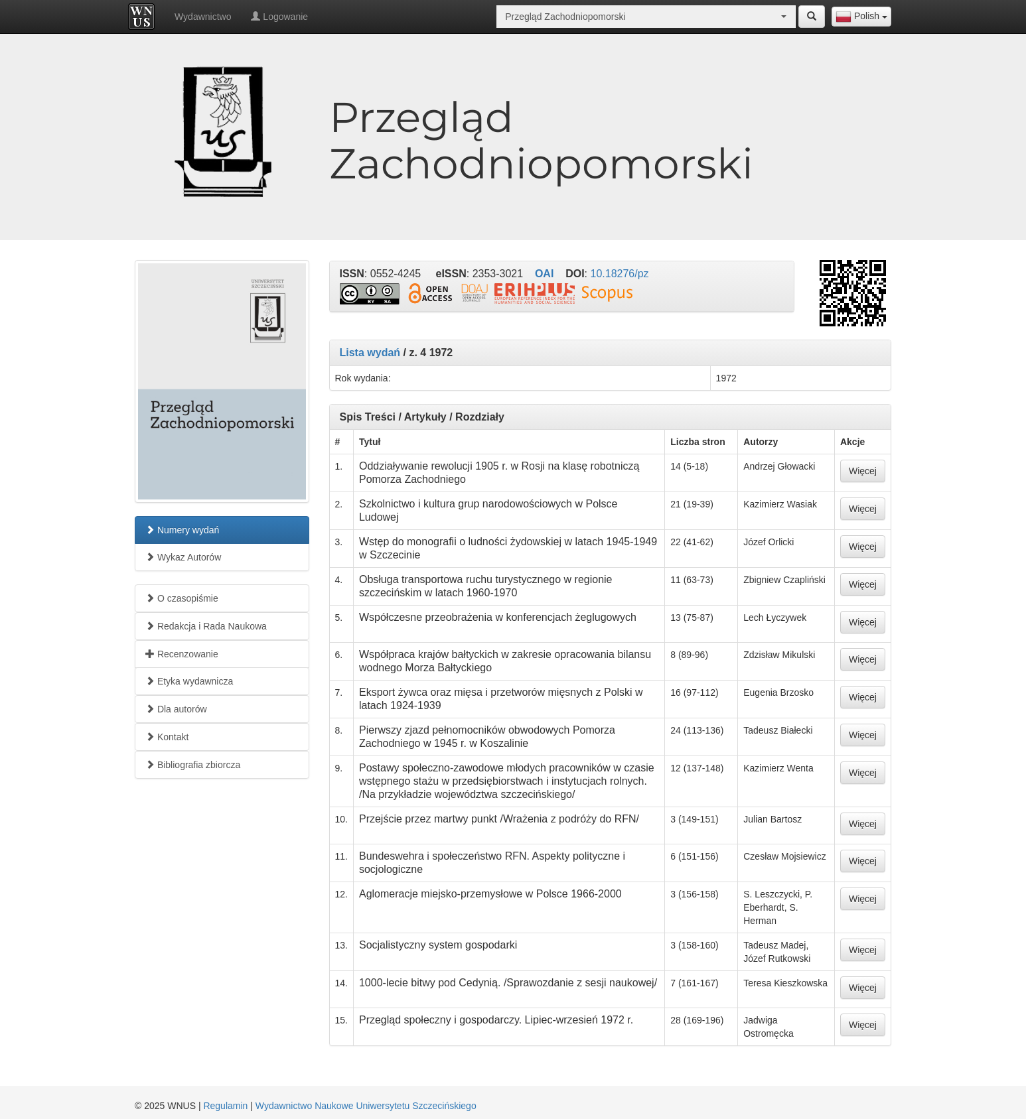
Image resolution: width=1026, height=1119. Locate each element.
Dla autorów (176, 709)
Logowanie (279, 16)
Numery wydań (182, 530)
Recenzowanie (181, 654)
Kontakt (166, 737)
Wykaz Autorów (183, 557)
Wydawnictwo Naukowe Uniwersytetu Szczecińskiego (366, 1105)
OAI (544, 273)
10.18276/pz (620, 273)
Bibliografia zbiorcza (192, 764)
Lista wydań (370, 352)
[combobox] (861, 17)
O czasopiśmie (181, 598)
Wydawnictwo (203, 16)
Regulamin (225, 1105)
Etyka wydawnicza (189, 681)
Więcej (863, 471)
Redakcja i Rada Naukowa (206, 626)
